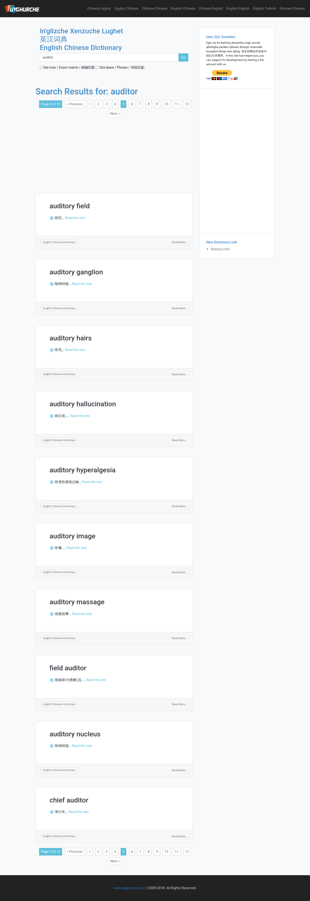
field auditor (68, 668)
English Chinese (183, 8)
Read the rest (75, 218)
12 (187, 104)
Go (183, 57)
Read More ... (180, 242)
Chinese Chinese (154, 8)
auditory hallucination (83, 404)
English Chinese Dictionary (59, 242)
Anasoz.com (220, 249)
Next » (115, 113)
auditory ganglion (76, 272)
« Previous (74, 104)
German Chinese (292, 8)
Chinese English (211, 8)
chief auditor (69, 800)
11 (177, 104)
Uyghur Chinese (126, 8)
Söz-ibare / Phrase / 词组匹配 (120, 67)
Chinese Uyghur (99, 8)
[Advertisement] (114, 152)
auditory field (70, 206)
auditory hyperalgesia (83, 470)
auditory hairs (71, 338)
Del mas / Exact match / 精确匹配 (67, 67)
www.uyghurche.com (129, 888)
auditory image (72, 536)
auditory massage (77, 602)
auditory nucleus (75, 734)
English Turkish (264, 8)
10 (166, 104)
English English (238, 8)
